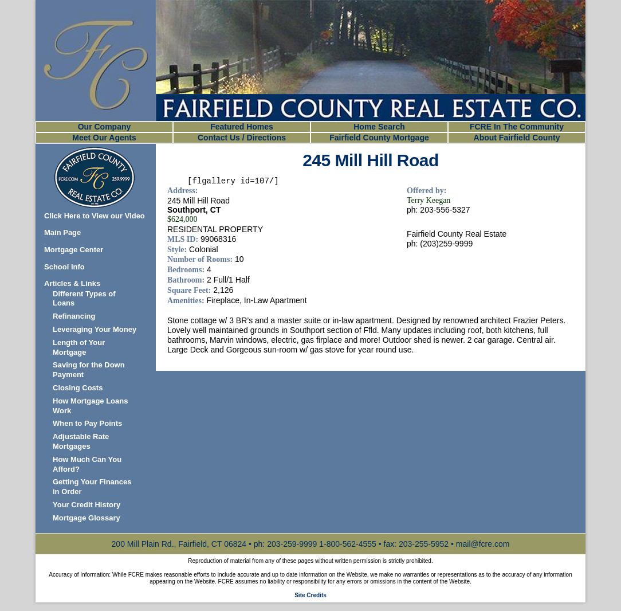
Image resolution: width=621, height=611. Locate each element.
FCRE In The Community (517, 126)
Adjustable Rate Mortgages (81, 441)
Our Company (104, 126)
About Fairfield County (517, 137)
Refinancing (74, 316)
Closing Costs (78, 387)
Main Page (62, 232)
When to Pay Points (87, 423)
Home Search (378, 126)
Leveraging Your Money (94, 329)
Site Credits (310, 595)
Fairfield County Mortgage (379, 137)
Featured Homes (241, 126)
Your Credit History (86, 504)
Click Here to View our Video (94, 215)
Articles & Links (72, 283)
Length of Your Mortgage (79, 347)
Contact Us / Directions (242, 137)
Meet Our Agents (104, 137)
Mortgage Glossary (86, 518)
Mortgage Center (73, 249)
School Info (64, 267)
